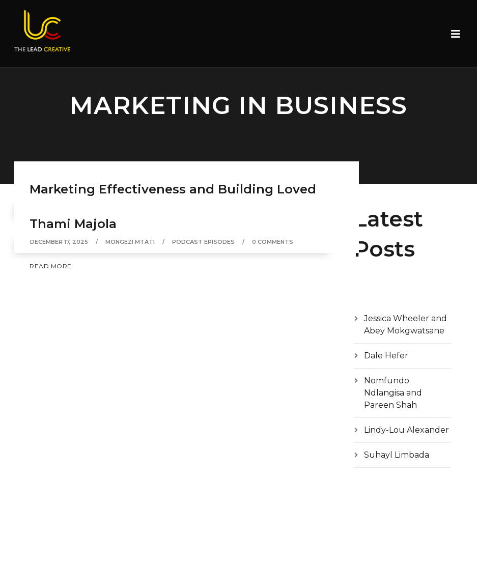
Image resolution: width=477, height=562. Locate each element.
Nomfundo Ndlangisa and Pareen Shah (393, 393)
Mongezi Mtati (130, 241)
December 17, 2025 (59, 241)
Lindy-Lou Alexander (406, 430)
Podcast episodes (203, 241)
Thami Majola (73, 223)
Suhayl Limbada (396, 455)
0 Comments (272, 241)
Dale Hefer (386, 355)
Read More (51, 266)
